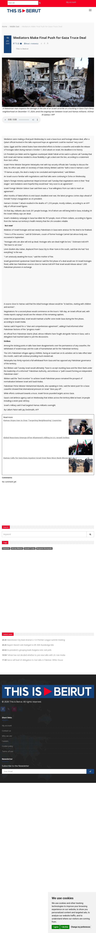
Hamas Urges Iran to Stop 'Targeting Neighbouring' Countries (32, 420)
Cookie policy (7, 746)
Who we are (7, 736)
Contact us (6, 731)
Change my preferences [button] (80, 927)
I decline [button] (64, 927)
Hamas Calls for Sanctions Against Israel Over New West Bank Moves (35, 458)
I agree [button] (56, 927)
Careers (5, 741)
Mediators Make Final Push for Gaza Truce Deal (49, 37)
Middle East (14, 26)
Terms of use (7, 751)
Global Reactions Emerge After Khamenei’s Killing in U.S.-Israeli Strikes (36, 437)
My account (71, 2)
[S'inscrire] (90, 771)
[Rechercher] (90, 534)
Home (4, 26)
